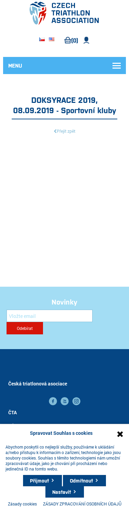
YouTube (65, 401)
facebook (53, 401)
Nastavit (61, 492)
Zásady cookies (22, 504)
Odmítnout (81, 480)
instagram (76, 401)
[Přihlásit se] (50, 316)
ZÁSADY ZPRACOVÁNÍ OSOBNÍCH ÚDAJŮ (82, 504)
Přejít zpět (66, 131)
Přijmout (39, 480)
